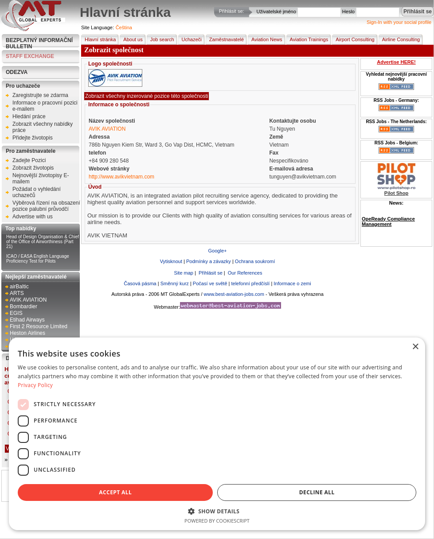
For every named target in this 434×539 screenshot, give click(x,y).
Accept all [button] (115, 492)
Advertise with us (32, 216)
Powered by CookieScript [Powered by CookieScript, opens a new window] (217, 520)
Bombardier (23, 306)
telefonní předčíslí (250, 283)
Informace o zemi (292, 283)
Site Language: (97, 27)
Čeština (124, 27)
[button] (217, 511)
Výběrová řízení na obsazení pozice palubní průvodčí (46, 206)
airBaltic (19, 286)
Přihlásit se (210, 272)
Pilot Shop (396, 193)
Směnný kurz (174, 283)
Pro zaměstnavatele (30, 151)
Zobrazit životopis (33, 168)
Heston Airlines (27, 333)
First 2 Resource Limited (38, 326)
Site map (183, 272)
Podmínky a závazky (208, 261)
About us (131, 39)
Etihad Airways (27, 320)
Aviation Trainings (307, 39)
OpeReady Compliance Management (388, 221)
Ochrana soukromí (255, 261)
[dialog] (217, 433)
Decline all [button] (317, 492)
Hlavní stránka (98, 39)
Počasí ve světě (210, 283)
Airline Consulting (399, 39)
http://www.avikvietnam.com (121, 177)
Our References (244, 272)
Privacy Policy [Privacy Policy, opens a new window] (35, 385)
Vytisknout (171, 261)
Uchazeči (190, 39)
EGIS (16, 313)
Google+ (217, 250)
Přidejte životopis (32, 138)
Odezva (16, 72)
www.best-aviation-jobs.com (234, 294)
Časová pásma (140, 283)
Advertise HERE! (396, 62)
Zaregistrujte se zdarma (40, 95)
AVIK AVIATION (28, 300)
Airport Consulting (353, 39)
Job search (160, 39)
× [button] (415, 347)
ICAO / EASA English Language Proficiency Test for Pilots (37, 259)
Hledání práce (29, 116)
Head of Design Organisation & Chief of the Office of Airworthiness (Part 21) (42, 241)
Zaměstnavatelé (225, 39)
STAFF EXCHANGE (30, 56)
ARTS (17, 293)
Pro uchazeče (23, 86)
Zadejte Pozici (29, 160)
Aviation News (265, 39)
